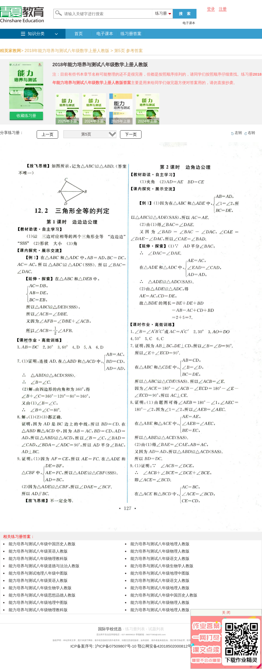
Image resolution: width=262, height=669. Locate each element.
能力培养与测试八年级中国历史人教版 (42, 544)
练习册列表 (135, 629)
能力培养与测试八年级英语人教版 (38, 551)
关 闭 (226, 612)
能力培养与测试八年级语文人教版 (159, 558)
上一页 (47, 134)
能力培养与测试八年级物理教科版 (38, 558)
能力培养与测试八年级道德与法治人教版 (44, 566)
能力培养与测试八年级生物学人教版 (161, 566)
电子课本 (189, 23)
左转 (238, 133)
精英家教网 (10, 50)
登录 (211, 9)
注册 (223, 9)
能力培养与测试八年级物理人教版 (159, 551)
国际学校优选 (110, 629)
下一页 (131, 134)
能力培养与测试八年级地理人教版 (159, 544)
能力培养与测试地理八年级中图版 (38, 573)
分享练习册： (12, 132)
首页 (78, 33)
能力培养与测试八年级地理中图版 (159, 573)
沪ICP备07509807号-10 (115, 646)
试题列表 (156, 629)
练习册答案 (131, 33)
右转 (251, 133)
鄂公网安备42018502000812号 (165, 646)
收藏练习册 (26, 115)
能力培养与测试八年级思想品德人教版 (42, 595)
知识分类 (36, 33)
